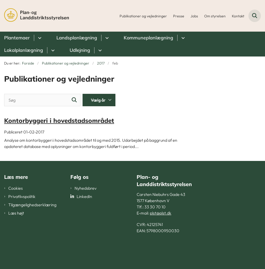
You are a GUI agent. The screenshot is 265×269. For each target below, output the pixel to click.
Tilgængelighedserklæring (32, 204)
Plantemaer (17, 38)
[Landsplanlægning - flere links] (106, 38)
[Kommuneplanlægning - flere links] (182, 38)
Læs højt (16, 213)
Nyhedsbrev (86, 188)
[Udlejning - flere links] (99, 50)
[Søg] (42, 100)
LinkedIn (84, 196)
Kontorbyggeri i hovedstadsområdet (59, 120)
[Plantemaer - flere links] (39, 38)
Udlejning (80, 50)
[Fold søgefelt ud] (254, 16)
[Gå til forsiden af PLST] (34, 15)
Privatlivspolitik (21, 196)
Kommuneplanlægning (148, 38)
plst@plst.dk (160, 213)
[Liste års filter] (99, 100)
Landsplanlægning (76, 38)
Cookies (15, 188)
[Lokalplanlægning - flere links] (52, 50)
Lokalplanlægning (23, 50)
